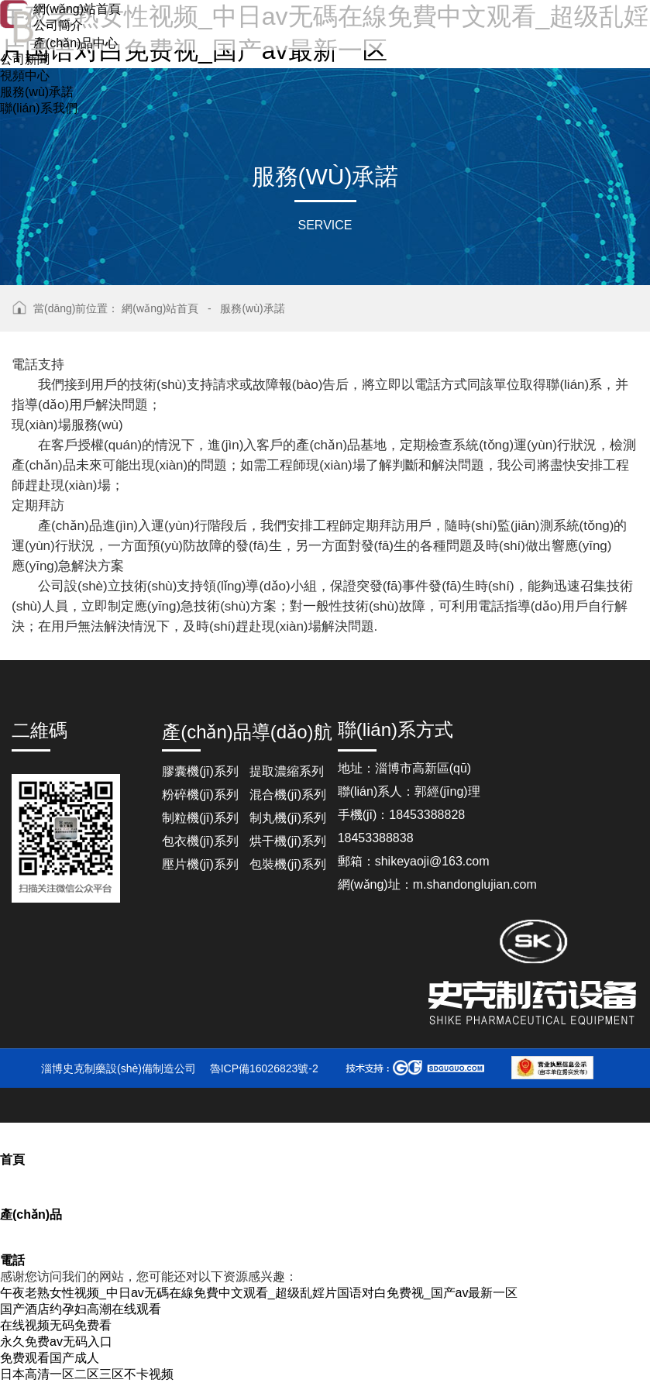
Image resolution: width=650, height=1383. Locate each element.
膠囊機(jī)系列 (200, 771)
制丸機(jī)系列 (287, 817)
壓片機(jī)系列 (200, 864)
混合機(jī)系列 (287, 794)
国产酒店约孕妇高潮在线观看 (80, 1309)
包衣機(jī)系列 (200, 841)
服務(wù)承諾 (252, 308)
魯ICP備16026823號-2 (264, 1068)
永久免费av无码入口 (56, 1341)
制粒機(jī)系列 (200, 817)
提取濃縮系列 (286, 771)
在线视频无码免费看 (56, 1325)
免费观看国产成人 (49, 1357)
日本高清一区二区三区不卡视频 (87, 1374)
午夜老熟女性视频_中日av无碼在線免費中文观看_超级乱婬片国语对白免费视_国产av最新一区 (259, 1292)
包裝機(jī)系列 (287, 864)
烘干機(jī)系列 (287, 841)
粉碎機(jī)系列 (200, 794)
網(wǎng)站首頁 (160, 308)
